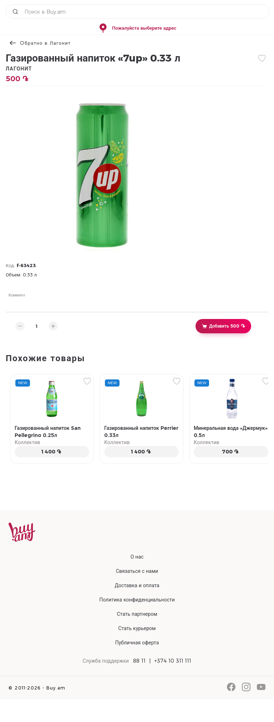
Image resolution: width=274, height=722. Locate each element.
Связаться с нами (137, 571)
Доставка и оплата (137, 585)
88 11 (139, 661)
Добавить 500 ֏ (223, 326)
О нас (137, 557)
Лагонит (19, 69)
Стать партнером (137, 614)
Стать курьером (137, 628)
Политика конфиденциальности (137, 599)
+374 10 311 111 (173, 661)
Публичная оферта (137, 642)
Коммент (17, 295)
